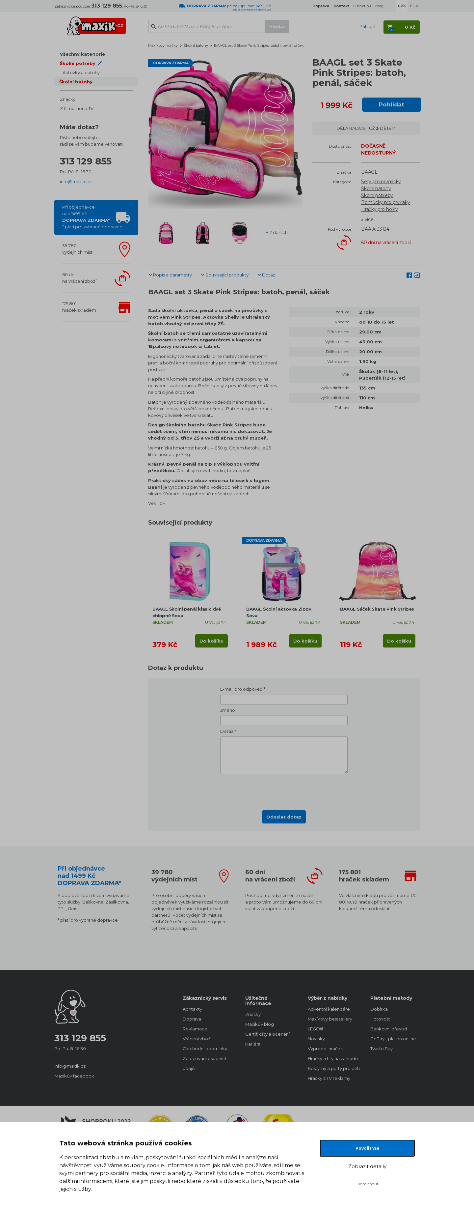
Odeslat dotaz (284, 817)
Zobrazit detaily (367, 1166)
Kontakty (192, 1009)
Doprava (192, 1019)
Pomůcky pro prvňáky (385, 202)
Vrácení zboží (197, 1038)
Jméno (227, 710)
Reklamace (195, 1028)
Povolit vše (368, 1148)
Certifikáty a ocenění (267, 1034)
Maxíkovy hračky (163, 45)
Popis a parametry (172, 274)
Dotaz (268, 274)
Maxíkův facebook (74, 1076)
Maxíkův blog (259, 1024)
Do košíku (211, 641)
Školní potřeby (377, 195)
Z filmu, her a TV (76, 108)
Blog (379, 6)
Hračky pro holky (379, 209)
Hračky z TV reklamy (329, 1078)
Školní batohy (75, 81)
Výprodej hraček (325, 1048)
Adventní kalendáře (329, 1009)
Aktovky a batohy (81, 72)
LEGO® (316, 1028)
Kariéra (252, 1044)
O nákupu (362, 6)
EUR (414, 6)
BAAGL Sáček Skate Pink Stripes (377, 609)
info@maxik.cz (75, 181)
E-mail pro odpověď (241, 689)
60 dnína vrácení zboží (79, 278)
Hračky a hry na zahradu (332, 1058)
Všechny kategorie (82, 54)
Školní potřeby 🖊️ (81, 63)
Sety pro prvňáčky (381, 182)
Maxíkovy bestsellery (330, 1019)
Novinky (316, 1038)
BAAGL (369, 172)
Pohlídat (391, 104)
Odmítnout (367, 1183)
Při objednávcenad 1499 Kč (92, 216)
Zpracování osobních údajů (205, 1063)
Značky (67, 99)
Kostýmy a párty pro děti (332, 1068)
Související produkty (227, 274)
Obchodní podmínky (205, 1048)
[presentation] (284, 790)
